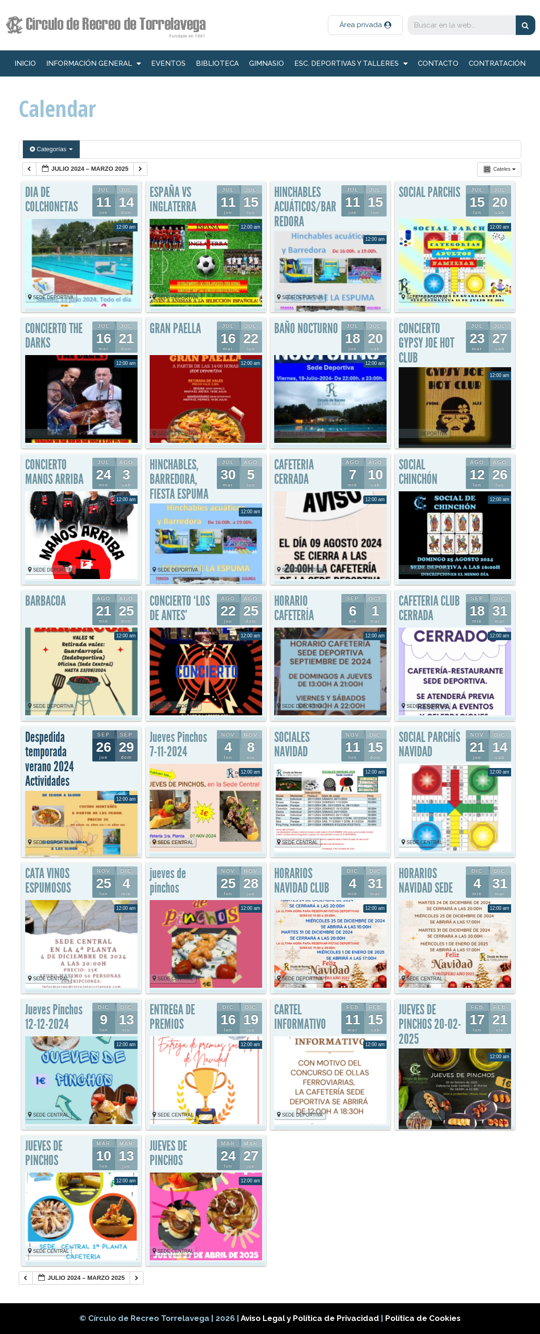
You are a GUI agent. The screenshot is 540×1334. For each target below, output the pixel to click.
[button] (365, 25)
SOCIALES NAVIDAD (292, 745)
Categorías (51, 149)
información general (93, 63)
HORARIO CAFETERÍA (294, 608)
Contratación (497, 63)
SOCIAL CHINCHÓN (418, 472)
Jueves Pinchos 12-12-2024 (54, 1017)
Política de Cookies (423, 1318)
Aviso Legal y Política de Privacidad (311, 1318)
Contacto (438, 63)
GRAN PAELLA (175, 328)
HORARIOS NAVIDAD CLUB (301, 881)
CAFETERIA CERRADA (294, 472)
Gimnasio (266, 63)
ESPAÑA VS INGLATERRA (173, 200)
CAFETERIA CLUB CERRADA (429, 608)
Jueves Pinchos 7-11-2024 (178, 745)
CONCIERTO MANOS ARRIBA (54, 472)
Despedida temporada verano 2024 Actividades (49, 759)
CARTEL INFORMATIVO (300, 1017)
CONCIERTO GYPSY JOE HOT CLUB (426, 343)
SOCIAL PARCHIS (429, 192)
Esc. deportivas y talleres (351, 63)
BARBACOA (45, 601)
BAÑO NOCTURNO (306, 328)
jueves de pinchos (168, 881)
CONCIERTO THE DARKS (54, 336)
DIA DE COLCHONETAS (51, 200)
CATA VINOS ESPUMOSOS (48, 881)
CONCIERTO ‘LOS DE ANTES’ (180, 608)
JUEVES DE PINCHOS (43, 1153)
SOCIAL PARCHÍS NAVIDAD (429, 745)
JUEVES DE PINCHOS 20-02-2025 (430, 1024)
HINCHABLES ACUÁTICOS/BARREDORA (305, 207)
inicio (25, 63)
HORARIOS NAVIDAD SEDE (426, 881)
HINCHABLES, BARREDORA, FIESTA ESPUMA (179, 479)
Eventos (168, 63)
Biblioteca (217, 63)
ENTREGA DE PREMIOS (172, 1017)
